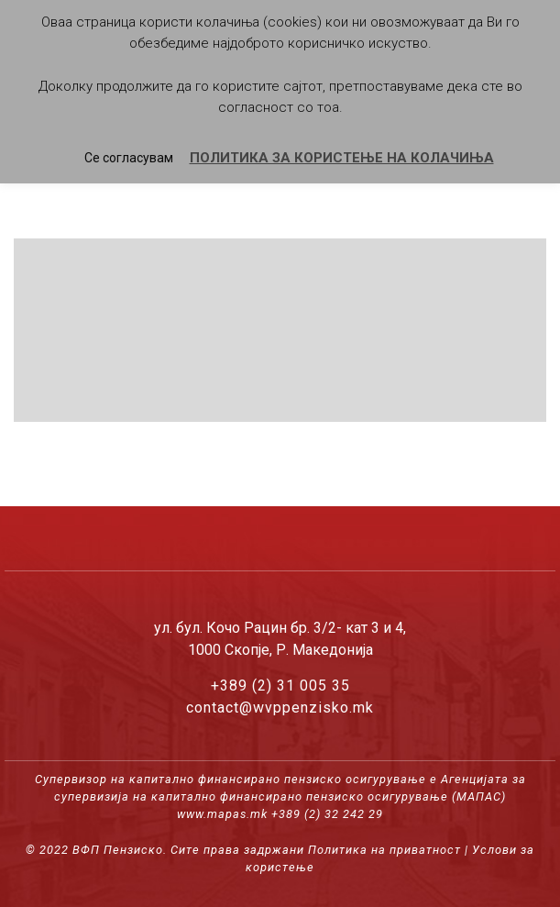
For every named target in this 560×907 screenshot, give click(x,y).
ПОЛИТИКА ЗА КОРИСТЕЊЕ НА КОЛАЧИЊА (342, 157)
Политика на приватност (384, 850)
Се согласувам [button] (128, 157)
